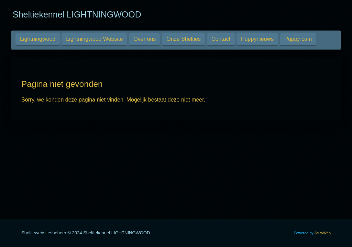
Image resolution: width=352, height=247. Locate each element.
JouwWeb (323, 233)
